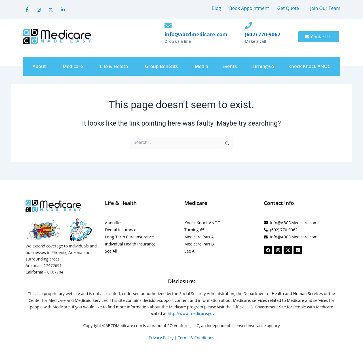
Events (229, 66)
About (39, 66)
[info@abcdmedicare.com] (168, 25)
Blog (216, 8)
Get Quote (288, 8)
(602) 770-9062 (262, 34)
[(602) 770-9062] (248, 25)
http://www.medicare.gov (191, 313)
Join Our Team (325, 8)
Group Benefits (161, 66)
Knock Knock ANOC (309, 66)
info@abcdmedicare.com (195, 34)
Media (201, 66)
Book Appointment (249, 8)
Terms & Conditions (196, 337)
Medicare (73, 66)
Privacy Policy (161, 337)
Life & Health (114, 66)
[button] (289, 8)
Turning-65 (262, 66)
